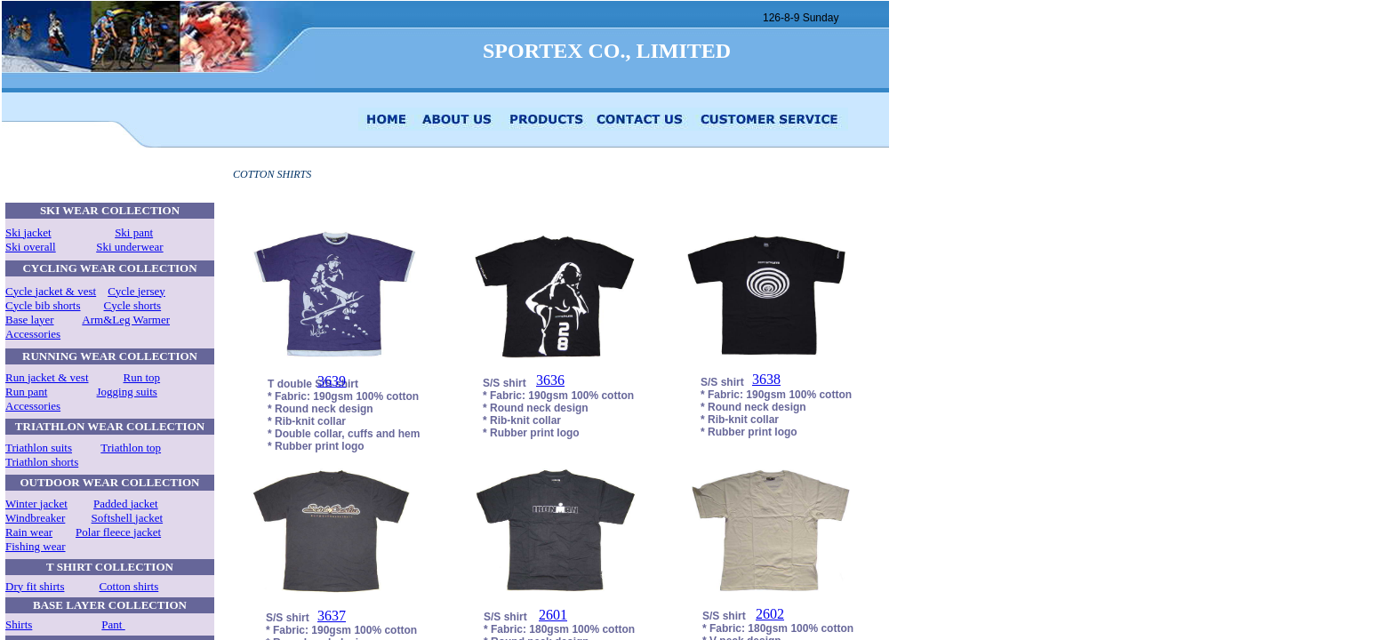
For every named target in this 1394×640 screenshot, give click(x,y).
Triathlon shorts (41, 461)
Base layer (29, 319)
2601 (553, 614)
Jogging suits (127, 391)
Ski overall (30, 246)
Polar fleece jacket (118, 532)
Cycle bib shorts (43, 305)
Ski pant (134, 232)
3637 (331, 615)
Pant (112, 624)
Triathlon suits (38, 447)
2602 (770, 613)
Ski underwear (129, 246)
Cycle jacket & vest (50, 291)
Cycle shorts (133, 305)
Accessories (32, 333)
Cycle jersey (136, 291)
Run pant (26, 391)
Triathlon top (130, 447)
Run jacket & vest (47, 377)
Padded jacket (125, 503)
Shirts (18, 624)
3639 (331, 380)
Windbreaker (35, 517)
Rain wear (28, 532)
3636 (550, 380)
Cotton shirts (128, 586)
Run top (142, 377)
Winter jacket (36, 503)
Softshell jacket (128, 517)
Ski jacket (28, 232)
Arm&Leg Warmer (126, 319)
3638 (766, 379)
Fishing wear (35, 546)
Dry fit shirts (34, 586)
